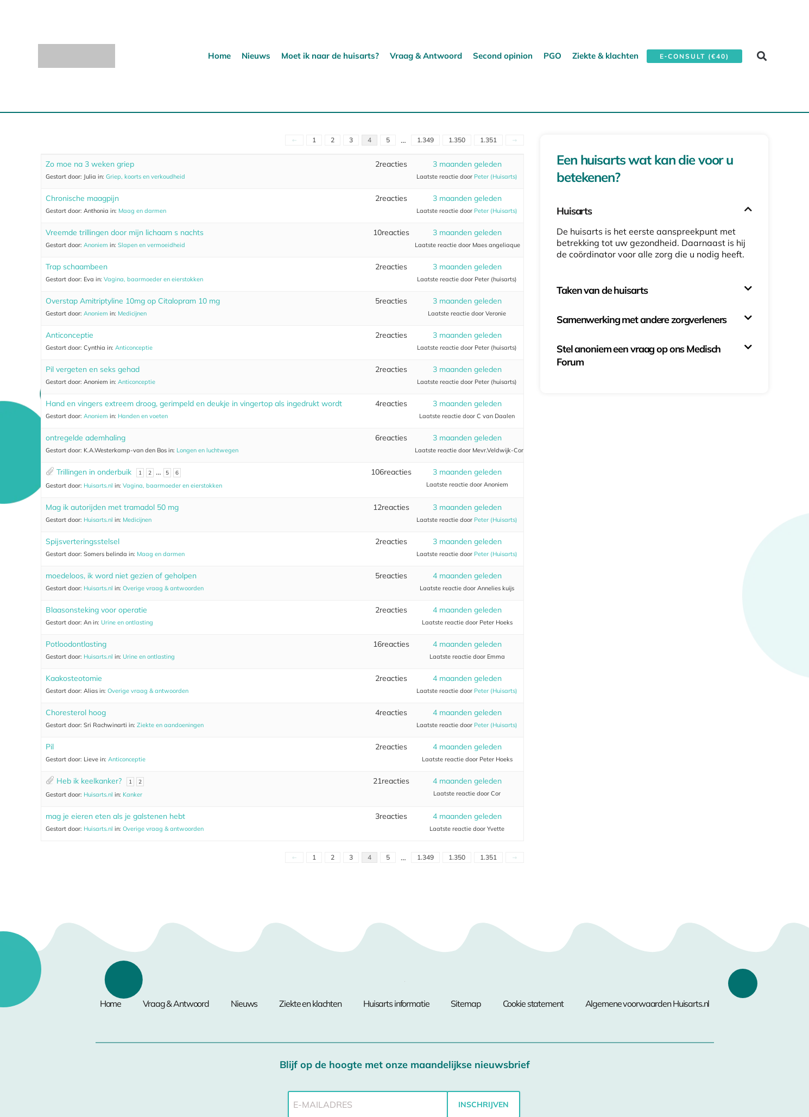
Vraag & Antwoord (426, 56)
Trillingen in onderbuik (93, 472)
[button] (762, 56)
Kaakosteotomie (74, 678)
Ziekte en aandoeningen (170, 725)
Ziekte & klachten (605, 56)
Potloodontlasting (76, 644)
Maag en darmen (142, 210)
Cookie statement (533, 1003)
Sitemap (466, 1003)
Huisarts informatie (396, 1003)
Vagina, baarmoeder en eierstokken (153, 279)
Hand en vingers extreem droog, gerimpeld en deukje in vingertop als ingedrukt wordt (194, 403)
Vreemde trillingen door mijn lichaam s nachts (125, 232)
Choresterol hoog (76, 712)
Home (219, 56)
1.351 (488, 140)
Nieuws (256, 56)
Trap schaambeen (77, 267)
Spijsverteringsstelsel (82, 541)
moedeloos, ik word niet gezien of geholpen (121, 575)
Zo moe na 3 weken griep (90, 164)
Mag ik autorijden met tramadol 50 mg (112, 507)
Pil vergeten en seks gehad (93, 369)
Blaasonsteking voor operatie (96, 610)
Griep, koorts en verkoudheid (145, 176)
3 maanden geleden (467, 164)
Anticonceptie (69, 335)
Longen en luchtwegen (207, 450)
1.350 (456, 140)
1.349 (425, 140)
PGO (552, 56)
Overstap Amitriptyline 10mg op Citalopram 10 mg (133, 301)
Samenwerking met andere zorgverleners (641, 319)
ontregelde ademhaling (85, 438)
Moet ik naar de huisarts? (330, 56)
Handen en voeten (143, 416)
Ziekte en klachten (310, 1003)
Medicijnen (132, 313)
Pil (50, 747)
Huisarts (574, 211)
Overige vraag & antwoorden (163, 588)
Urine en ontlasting (127, 622)
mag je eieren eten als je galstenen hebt (115, 816)
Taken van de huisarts (602, 290)
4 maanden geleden (467, 575)
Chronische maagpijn (82, 198)
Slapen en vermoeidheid (151, 245)
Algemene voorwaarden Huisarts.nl (647, 1003)
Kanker (132, 794)
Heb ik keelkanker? (89, 781)
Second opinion (503, 56)
